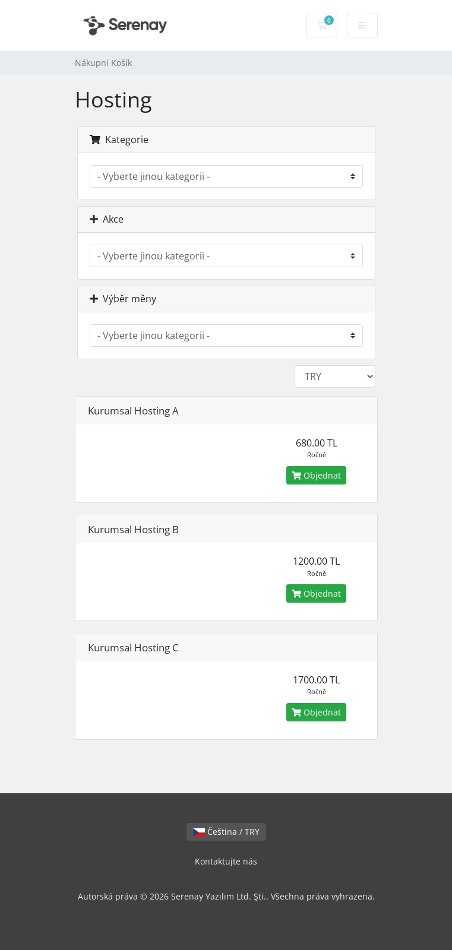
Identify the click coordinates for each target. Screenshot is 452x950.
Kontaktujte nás (226, 861)
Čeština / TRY (226, 831)
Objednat (316, 475)
